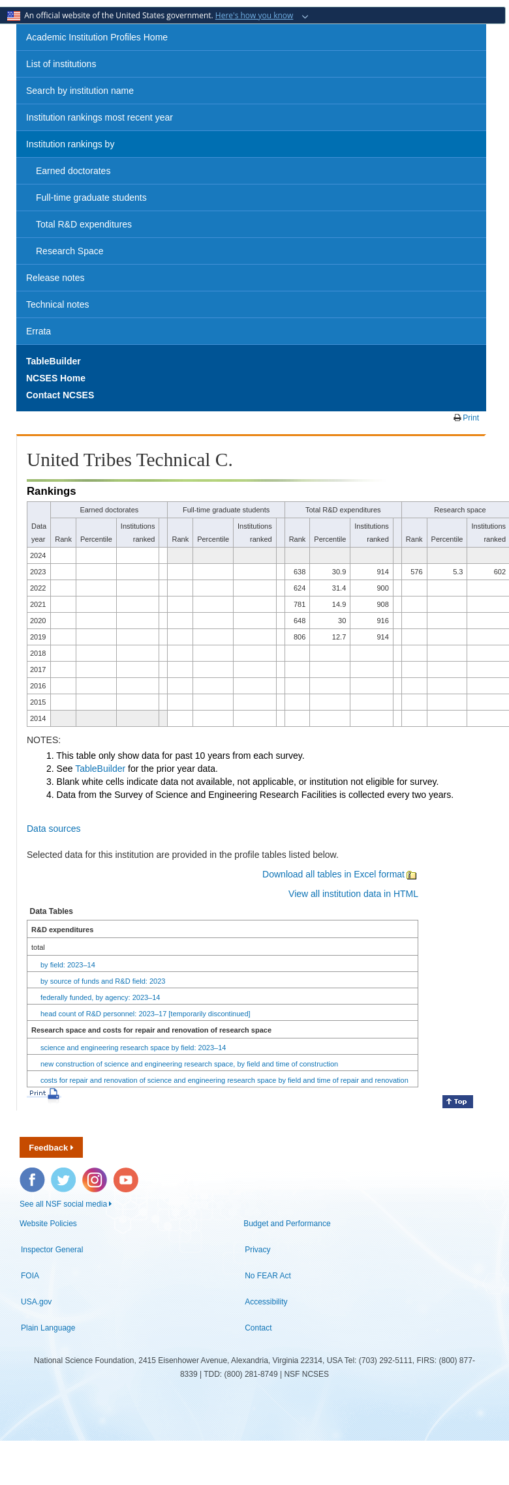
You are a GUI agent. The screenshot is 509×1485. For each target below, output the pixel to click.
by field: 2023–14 (67, 965)
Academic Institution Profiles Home (97, 37)
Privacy (257, 1249)
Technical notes (57, 304)
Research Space (70, 251)
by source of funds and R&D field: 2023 (102, 981)
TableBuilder (100, 768)
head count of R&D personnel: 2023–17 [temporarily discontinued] (145, 1014)
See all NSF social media (66, 1204)
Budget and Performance (286, 1223)
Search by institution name (80, 90)
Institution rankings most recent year (99, 117)
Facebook (33, 1174)
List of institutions (61, 64)
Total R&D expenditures (84, 224)
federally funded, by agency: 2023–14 (100, 997)
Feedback (51, 1148)
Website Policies (48, 1223)
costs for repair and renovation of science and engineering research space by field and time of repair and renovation (224, 1080)
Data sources (53, 828)
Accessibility (266, 1301)
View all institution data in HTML (353, 894)
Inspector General (52, 1249)
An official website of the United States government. (151, 15)
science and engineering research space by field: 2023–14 (133, 1047)
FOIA (30, 1275)
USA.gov (36, 1301)
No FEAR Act (268, 1275)
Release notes (55, 277)
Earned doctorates (73, 171)
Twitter (62, 1174)
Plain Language (48, 1327)
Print (470, 417)
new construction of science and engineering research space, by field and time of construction (189, 1064)
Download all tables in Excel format (340, 874)
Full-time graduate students (91, 197)
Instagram (95, 1174)
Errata (38, 331)
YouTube (127, 1174)
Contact (258, 1327)
